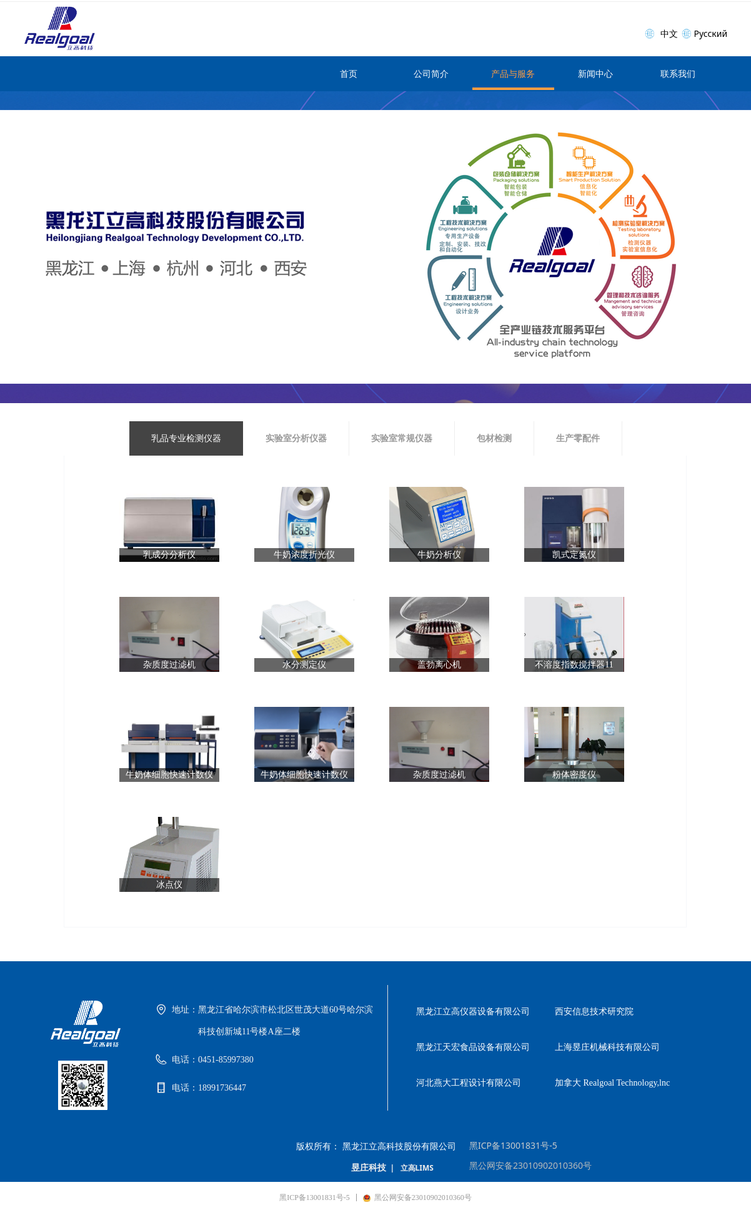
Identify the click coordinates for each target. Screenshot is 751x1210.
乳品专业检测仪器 (186, 438)
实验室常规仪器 (401, 438)
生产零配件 (578, 438)
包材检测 (494, 438)
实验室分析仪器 (296, 438)
